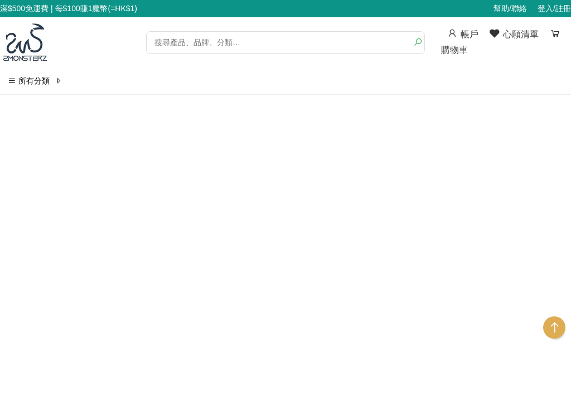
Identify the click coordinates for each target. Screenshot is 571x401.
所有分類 (35, 80)
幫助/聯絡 (510, 8)
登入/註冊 (554, 8)
